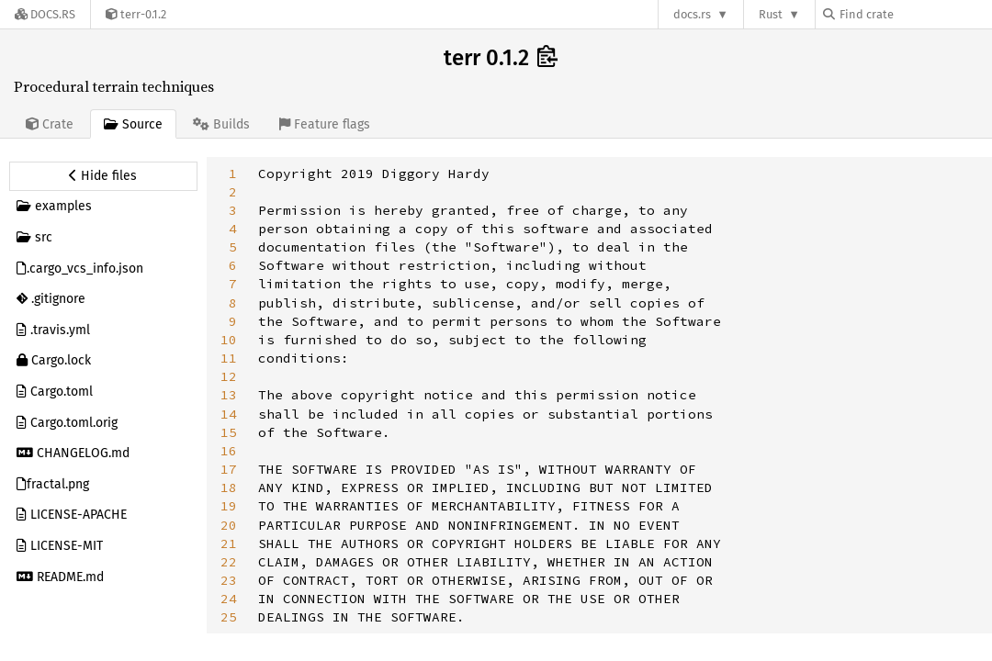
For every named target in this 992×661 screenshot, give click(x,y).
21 (228, 543)
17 (228, 469)
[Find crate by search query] (915, 14)
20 (228, 525)
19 (228, 506)
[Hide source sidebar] (103, 176)
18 (228, 487)
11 (228, 358)
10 (228, 339)
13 (228, 395)
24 (228, 598)
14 (228, 414)
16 (228, 451)
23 (228, 580)
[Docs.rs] (45, 14)
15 (228, 432)
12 (228, 376)
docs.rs (692, 14)
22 (228, 562)
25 (228, 617)
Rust (771, 14)
